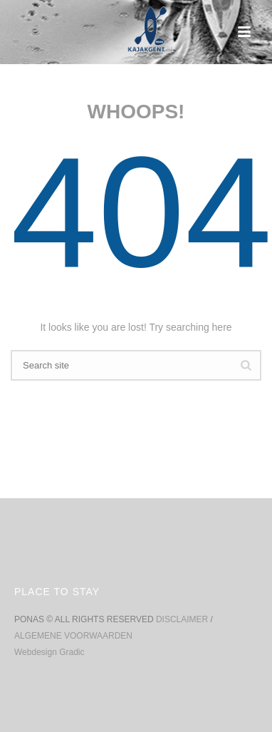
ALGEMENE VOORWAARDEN (73, 636)
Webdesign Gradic (49, 652)
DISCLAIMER (183, 619)
